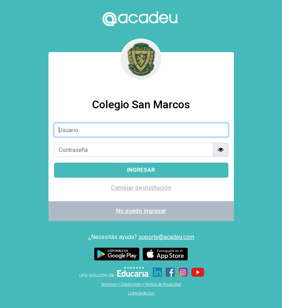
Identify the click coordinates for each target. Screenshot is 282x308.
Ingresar (141, 170)
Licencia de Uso (141, 293)
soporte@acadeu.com (166, 236)
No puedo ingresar (141, 210)
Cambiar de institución (141, 187)
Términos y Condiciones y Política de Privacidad (141, 284)
